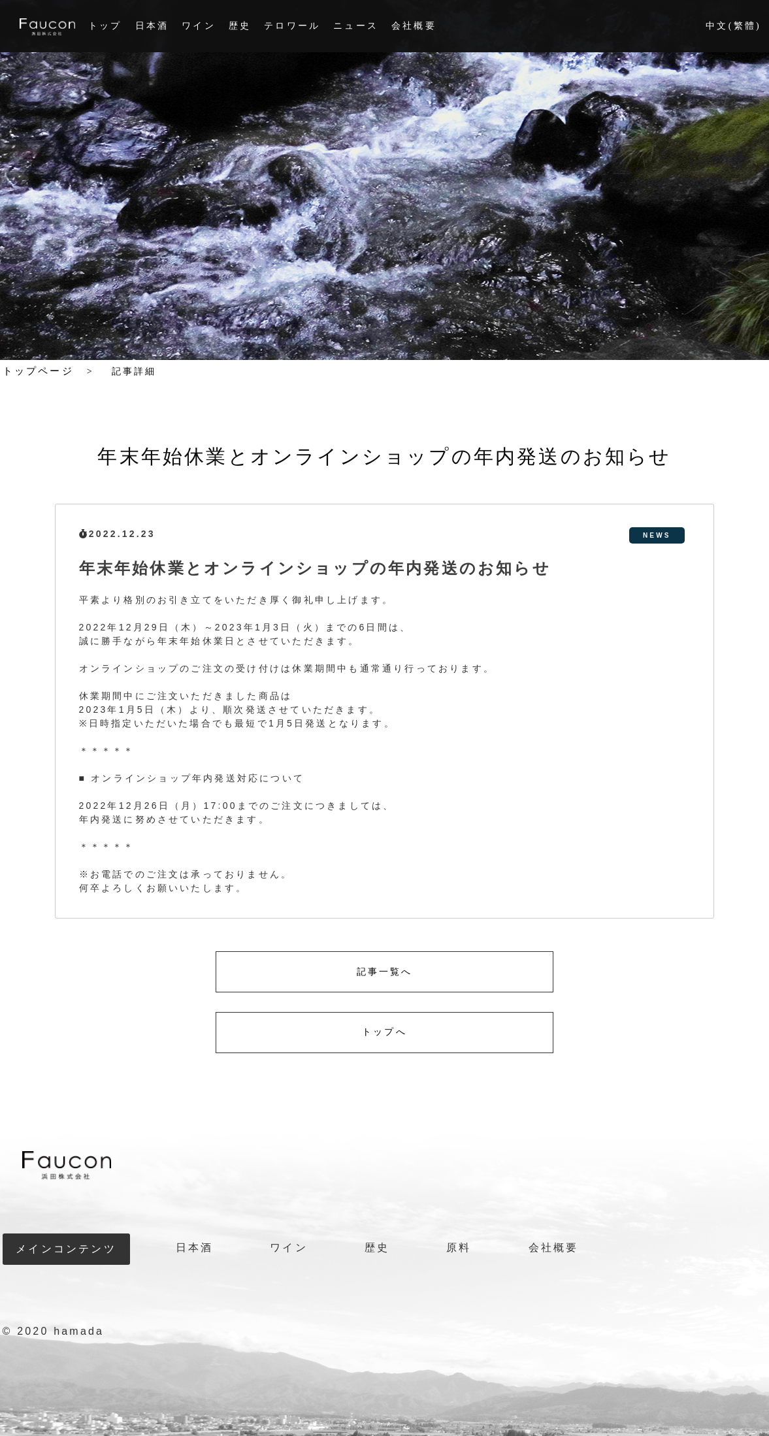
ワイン (199, 26)
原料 (458, 1247)
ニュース (355, 26)
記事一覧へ (385, 972)
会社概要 (413, 26)
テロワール (292, 26)
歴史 (240, 26)
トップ (105, 26)
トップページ (38, 371)
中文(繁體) (733, 26)
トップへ (384, 1032)
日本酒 (152, 26)
